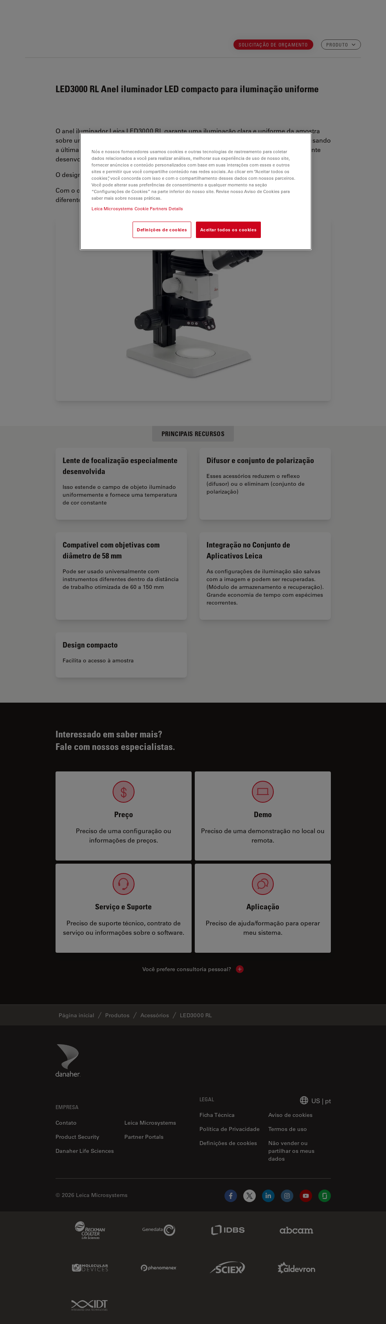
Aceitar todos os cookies (228, 230)
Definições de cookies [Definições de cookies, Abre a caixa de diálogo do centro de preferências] (162, 230)
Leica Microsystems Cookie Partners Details (137, 208)
